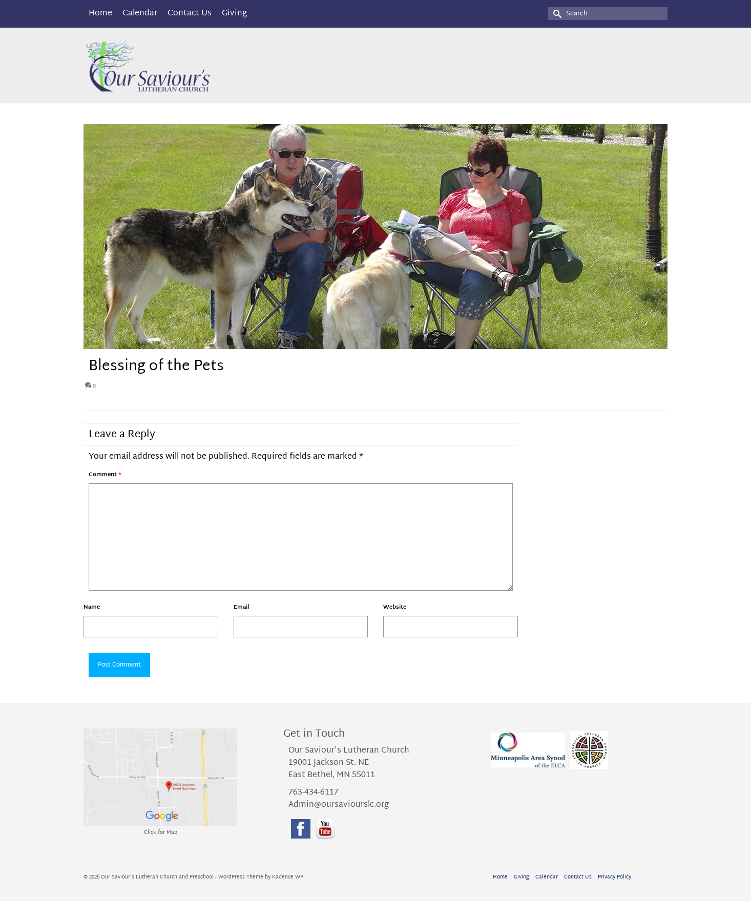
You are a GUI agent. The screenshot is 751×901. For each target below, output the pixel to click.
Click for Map (160, 833)
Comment (105, 474)
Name (92, 607)
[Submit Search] (556, 13)
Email (241, 607)
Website (394, 607)
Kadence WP (287, 877)
